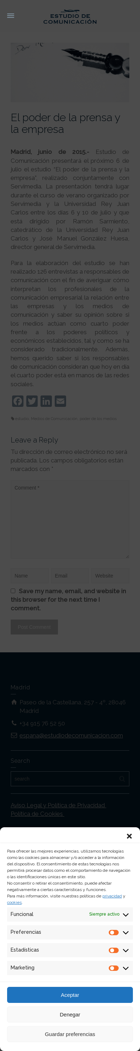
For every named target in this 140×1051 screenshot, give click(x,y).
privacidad (112, 896)
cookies (14, 902)
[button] (129, 836)
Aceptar (70, 995)
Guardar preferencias (70, 1034)
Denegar (70, 1014)
